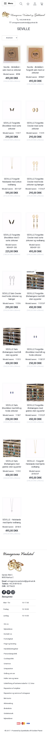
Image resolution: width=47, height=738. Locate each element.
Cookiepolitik (9, 659)
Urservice (7, 664)
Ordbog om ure (9, 673)
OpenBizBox (25, 731)
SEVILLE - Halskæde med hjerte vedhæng (12, 521)
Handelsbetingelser (11, 649)
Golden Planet (37, 731)
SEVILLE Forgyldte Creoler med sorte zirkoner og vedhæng (35, 238)
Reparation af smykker (12, 688)
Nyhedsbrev (8, 629)
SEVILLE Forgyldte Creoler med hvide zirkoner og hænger (35, 182)
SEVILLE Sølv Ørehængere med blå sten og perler (12, 352)
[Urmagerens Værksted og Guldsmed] (23, 14)
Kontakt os (8, 634)
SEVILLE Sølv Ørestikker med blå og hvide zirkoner (11, 408)
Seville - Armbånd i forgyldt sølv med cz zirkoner (35, 70)
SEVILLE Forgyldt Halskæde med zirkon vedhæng (11, 182)
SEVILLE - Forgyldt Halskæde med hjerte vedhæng (35, 464)
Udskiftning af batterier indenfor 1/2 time (19, 683)
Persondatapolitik (10, 654)
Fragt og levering (10, 644)
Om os (6, 624)
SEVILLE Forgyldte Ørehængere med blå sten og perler (35, 296)
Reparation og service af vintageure (17, 693)
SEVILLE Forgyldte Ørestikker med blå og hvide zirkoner (35, 352)
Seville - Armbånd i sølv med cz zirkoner (12, 68)
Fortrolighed (8, 639)
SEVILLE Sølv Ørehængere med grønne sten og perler (11, 464)
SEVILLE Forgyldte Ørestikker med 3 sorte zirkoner (12, 238)
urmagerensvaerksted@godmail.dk (25, 23)
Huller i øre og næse (11, 678)
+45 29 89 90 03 (24, 20)
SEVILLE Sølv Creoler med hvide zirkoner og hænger (12, 296)
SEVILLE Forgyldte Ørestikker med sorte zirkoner (11, 126)
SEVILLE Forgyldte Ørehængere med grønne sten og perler (35, 408)
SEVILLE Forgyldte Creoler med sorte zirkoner (35, 126)
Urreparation (8, 668)
